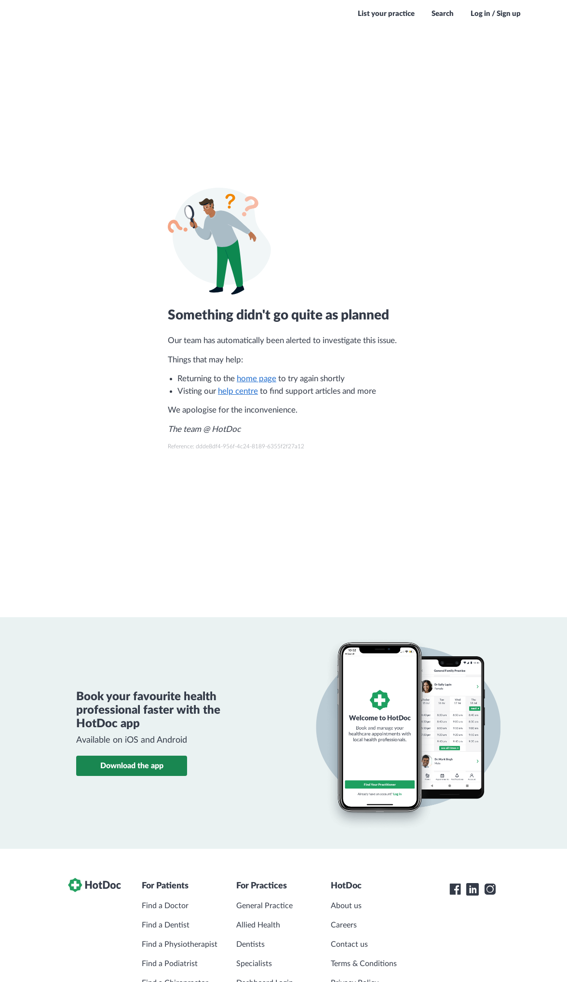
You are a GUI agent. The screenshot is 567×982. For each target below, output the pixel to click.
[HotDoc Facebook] (455, 889)
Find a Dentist (165, 925)
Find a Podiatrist (170, 964)
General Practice (264, 906)
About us (346, 906)
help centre (238, 391)
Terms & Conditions (364, 964)
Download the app (131, 766)
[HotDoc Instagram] (490, 889)
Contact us (349, 944)
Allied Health (258, 925)
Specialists (254, 964)
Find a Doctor (165, 906)
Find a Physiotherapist (179, 944)
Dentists (250, 944)
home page (256, 378)
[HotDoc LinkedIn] (472, 889)
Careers (344, 925)
